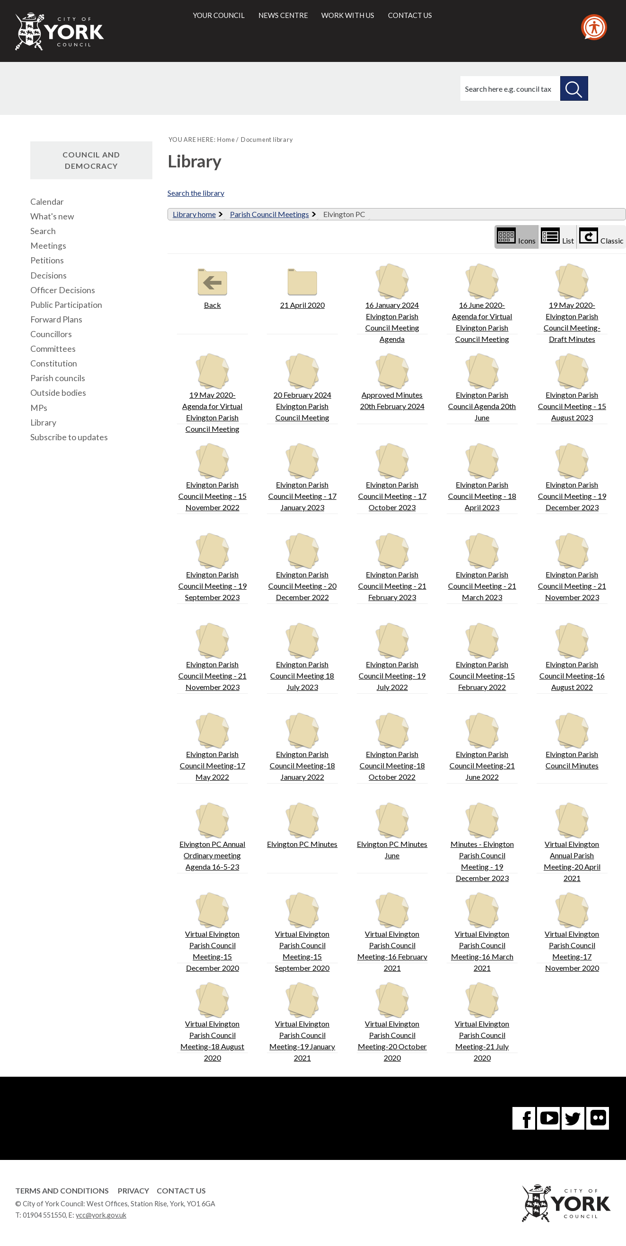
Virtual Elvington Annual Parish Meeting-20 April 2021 (572, 842)
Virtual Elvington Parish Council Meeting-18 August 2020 (212, 1022)
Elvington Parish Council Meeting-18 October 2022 (392, 747)
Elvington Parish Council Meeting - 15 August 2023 (572, 387)
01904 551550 (44, 1215)
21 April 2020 (302, 286)
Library (43, 422)
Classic (601, 236)
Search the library (196, 192)
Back (212, 286)
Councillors (51, 334)
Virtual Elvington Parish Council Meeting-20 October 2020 (392, 1022)
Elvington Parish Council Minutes (572, 741)
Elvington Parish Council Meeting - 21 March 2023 (482, 567)
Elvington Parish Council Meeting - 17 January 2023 (302, 477)
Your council (219, 15)
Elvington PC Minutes (302, 825)
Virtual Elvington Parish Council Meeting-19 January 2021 (302, 1022)
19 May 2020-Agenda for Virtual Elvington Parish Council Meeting (212, 393)
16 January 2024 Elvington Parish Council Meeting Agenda (392, 303)
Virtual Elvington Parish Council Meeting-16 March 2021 (482, 932)
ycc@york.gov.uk (101, 1215)
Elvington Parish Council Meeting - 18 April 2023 (482, 477)
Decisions (48, 275)
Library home (194, 213)
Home (226, 139)
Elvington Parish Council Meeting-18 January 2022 (302, 747)
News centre (283, 15)
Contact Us (181, 1190)
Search (43, 231)
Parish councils (57, 378)
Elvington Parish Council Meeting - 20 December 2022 (302, 567)
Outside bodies (58, 393)
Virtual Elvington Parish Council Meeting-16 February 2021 (392, 932)
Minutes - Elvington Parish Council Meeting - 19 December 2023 (482, 842)
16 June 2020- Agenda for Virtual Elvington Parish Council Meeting (482, 303)
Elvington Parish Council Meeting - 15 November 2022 (212, 477)
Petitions (47, 260)
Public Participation (66, 305)
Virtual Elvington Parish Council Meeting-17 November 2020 (572, 932)
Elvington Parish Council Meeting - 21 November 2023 (572, 567)
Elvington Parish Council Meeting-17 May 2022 (212, 747)
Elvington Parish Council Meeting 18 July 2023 (302, 657)
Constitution (53, 363)
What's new (52, 216)
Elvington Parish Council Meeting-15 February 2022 (482, 657)
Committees (53, 349)
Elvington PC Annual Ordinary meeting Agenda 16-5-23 (212, 836)
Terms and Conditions (62, 1190)
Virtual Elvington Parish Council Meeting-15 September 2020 (302, 932)
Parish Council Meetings (269, 213)
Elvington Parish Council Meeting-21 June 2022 (482, 747)
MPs (38, 408)
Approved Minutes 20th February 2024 (392, 381)
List (557, 236)
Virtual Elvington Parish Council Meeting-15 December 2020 (212, 932)
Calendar (47, 202)
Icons (516, 236)
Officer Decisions (62, 290)
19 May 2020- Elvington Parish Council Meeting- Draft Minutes (572, 303)
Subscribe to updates (69, 437)
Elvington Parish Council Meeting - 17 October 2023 (392, 477)
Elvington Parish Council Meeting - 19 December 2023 (572, 477)
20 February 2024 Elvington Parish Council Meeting (302, 387)
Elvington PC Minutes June (392, 831)
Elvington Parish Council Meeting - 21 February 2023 (392, 567)
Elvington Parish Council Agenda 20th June (482, 387)
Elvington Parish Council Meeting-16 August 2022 (572, 657)
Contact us (410, 15)
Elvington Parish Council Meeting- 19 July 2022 (392, 657)
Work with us (347, 15)
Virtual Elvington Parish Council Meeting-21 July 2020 (482, 1022)
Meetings (48, 246)
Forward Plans (56, 319)
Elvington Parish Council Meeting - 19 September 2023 (212, 567)
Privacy (133, 1190)
